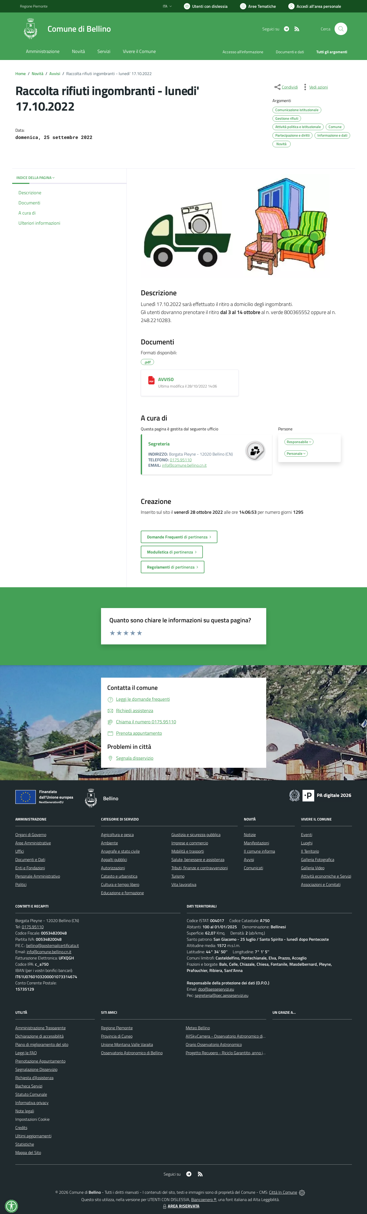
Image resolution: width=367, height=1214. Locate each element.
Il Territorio (310, 851)
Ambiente (109, 843)
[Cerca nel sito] (341, 29)
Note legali (24, 1111)
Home (20, 73)
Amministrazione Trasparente (40, 1028)
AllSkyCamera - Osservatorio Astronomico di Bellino (231, 1036)
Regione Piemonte (117, 1028)
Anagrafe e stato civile (120, 851)
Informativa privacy (32, 1102)
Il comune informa (259, 851)
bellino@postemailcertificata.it (52, 945)
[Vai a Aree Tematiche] (258, 6)
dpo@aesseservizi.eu (216, 989)
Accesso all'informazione (243, 52)
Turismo (177, 876)
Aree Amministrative (33, 843)
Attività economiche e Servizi (326, 876)
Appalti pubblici (114, 859)
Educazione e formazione (122, 893)
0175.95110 (181, 460)
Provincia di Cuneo (116, 1036)
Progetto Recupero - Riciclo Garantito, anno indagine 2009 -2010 (242, 1053)
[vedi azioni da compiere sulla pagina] (314, 87)
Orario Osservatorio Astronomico (214, 1044)
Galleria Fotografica (317, 859)
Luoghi (306, 843)
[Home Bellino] (65, 28)
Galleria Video (312, 868)
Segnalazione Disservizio (36, 1069)
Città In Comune (283, 1192)
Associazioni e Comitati (321, 884)
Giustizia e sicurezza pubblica (196, 834)
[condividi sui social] (285, 87)
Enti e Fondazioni (30, 868)
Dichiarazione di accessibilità (39, 1036)
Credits (21, 1127)
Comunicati (253, 868)
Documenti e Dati (30, 859)
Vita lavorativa (183, 884)
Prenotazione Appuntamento (40, 1061)
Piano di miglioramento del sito (41, 1044)
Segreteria (159, 443)
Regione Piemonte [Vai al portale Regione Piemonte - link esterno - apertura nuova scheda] (34, 6)
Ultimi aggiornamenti (33, 1136)
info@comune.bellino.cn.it (184, 465)
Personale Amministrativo (37, 876)
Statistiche (24, 1144)
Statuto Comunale (31, 1094)
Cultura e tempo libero (120, 884)
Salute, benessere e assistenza (197, 859)
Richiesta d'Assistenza (34, 1078)
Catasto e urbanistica (119, 876)
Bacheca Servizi (28, 1086)
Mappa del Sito (28, 1152)
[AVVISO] (151, 380)
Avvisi (54, 73)
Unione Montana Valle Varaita (127, 1044)
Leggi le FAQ (26, 1053)
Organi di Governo (30, 834)
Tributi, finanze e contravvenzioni (199, 868)
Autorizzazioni (113, 868)
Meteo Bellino (198, 1028)
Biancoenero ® (203, 1199)
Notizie (250, 834)
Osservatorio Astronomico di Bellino (132, 1053)
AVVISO (166, 379)
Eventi (306, 834)
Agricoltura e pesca (117, 834)
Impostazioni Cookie (32, 1119)
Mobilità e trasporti (187, 851)
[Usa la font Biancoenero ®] (206, 6)
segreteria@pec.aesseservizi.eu (221, 995)
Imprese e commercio (189, 843)
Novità (37, 73)
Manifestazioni (256, 843)
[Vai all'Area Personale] (314, 6)
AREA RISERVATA (180, 1206)
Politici (20, 884)
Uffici (19, 851)
